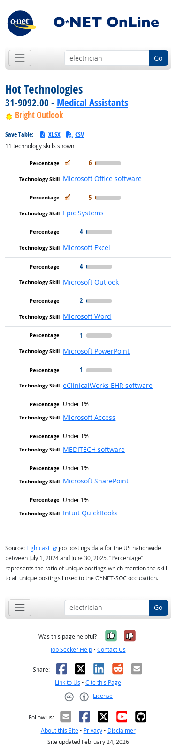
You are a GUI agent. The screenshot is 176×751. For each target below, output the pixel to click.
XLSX (49, 134)
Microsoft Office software (102, 178)
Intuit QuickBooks (90, 512)
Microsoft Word (87, 316)
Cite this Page (103, 683)
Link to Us (67, 683)
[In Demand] (67, 162)
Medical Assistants (92, 102)
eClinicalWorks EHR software (108, 385)
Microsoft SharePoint (96, 480)
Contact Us (111, 650)
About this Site (59, 731)
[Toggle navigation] (19, 58)
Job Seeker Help (71, 650)
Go (158, 58)
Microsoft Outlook (91, 281)
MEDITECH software (94, 449)
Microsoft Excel (86, 247)
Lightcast (38, 548)
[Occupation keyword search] (106, 58)
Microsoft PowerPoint (96, 351)
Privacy (93, 731)
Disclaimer (121, 731)
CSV (74, 134)
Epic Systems (83, 212)
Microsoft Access (89, 417)
